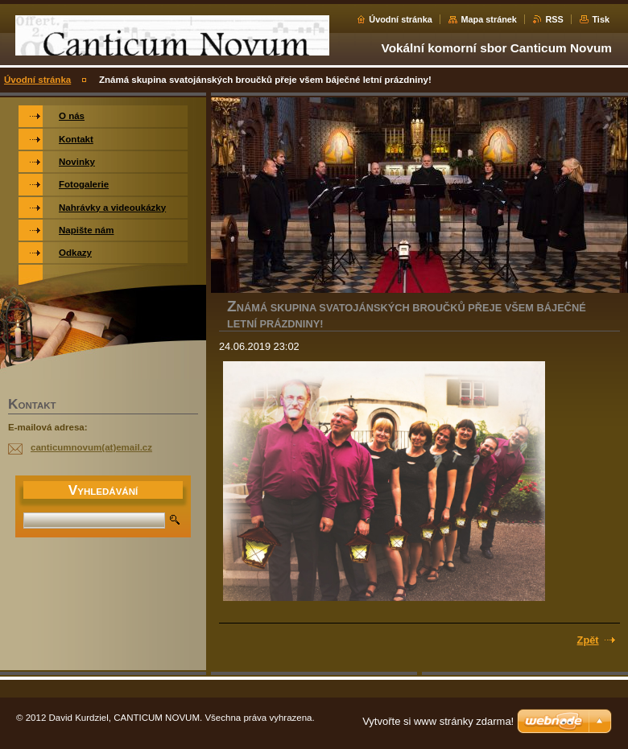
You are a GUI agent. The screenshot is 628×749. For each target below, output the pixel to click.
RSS (554, 19)
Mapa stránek (489, 19)
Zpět (588, 640)
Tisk (600, 19)
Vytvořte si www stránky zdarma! (438, 721)
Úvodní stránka (400, 19)
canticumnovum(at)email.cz (91, 447)
